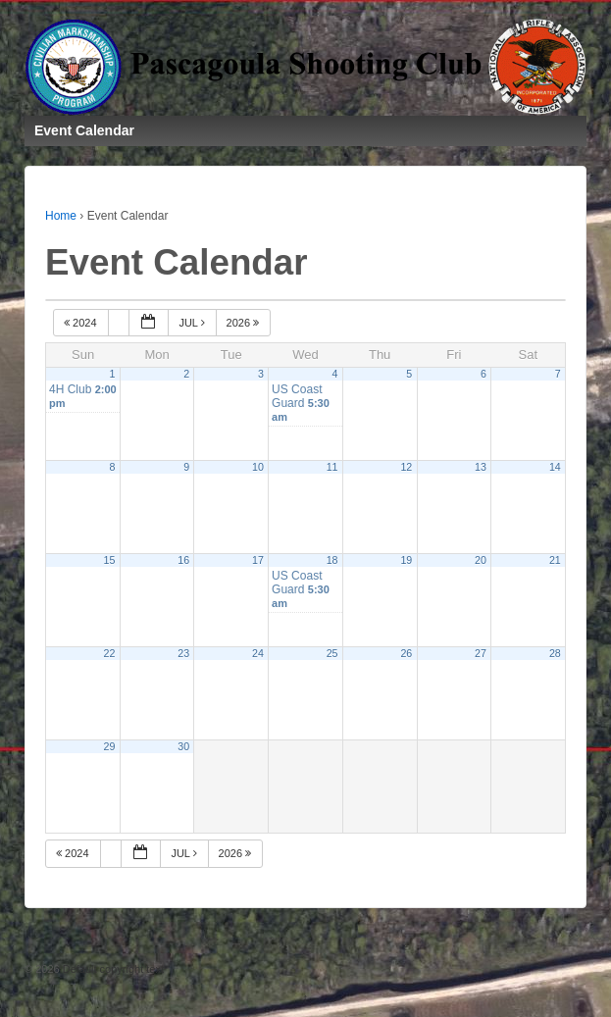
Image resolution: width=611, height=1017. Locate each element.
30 (183, 746)
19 (406, 560)
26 (406, 653)
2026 (245, 323)
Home (60, 216)
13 (480, 467)
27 (480, 653)
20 (480, 560)
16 (183, 560)
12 (406, 467)
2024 (82, 323)
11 (332, 467)
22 (110, 653)
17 (258, 560)
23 (183, 653)
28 (555, 653)
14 (555, 467)
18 (332, 560)
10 (258, 467)
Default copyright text (112, 969)
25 (332, 653)
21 (555, 560)
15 (110, 560)
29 (110, 746)
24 (258, 653)
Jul (192, 323)
